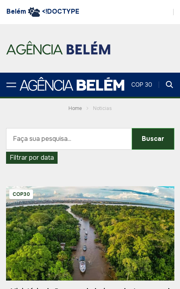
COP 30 (141, 84)
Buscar (153, 138)
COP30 (21, 194)
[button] (11, 85)
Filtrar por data (32, 157)
